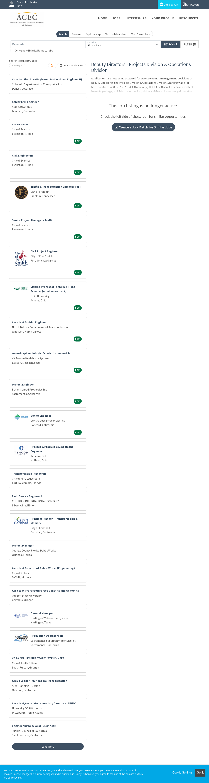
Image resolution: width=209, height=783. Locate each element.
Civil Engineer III (22, 155)
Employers (191, 4)
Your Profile (163, 18)
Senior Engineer (41, 415)
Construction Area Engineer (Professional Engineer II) (47, 79)
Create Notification (71, 65)
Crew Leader (20, 124)
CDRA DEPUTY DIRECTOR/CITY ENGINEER (38, 658)
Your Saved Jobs (141, 34)
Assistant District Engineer (29, 322)
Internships (136, 18)
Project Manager (23, 545)
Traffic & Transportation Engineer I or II (56, 186)
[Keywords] (48, 44)
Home (102, 18)
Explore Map (93, 34)
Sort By (16, 65)
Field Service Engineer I (27, 496)
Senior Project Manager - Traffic (32, 220)
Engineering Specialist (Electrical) (34, 726)
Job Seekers (169, 4)
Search (62, 34)
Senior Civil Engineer (25, 102)
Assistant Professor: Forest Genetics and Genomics (45, 590)
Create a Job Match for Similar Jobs (143, 127)
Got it (200, 772)
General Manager (42, 613)
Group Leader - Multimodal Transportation (39, 680)
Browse (76, 34)
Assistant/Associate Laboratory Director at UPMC (44, 703)
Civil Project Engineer (44, 251)
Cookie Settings (182, 772)
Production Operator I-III (47, 635)
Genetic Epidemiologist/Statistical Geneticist (42, 353)
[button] (189, 44)
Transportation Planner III (29, 473)
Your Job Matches (116, 34)
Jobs (116, 18)
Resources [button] (188, 18)
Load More (47, 746)
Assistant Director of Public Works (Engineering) (43, 568)
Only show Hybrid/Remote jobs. (34, 50)
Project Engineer (23, 384)
